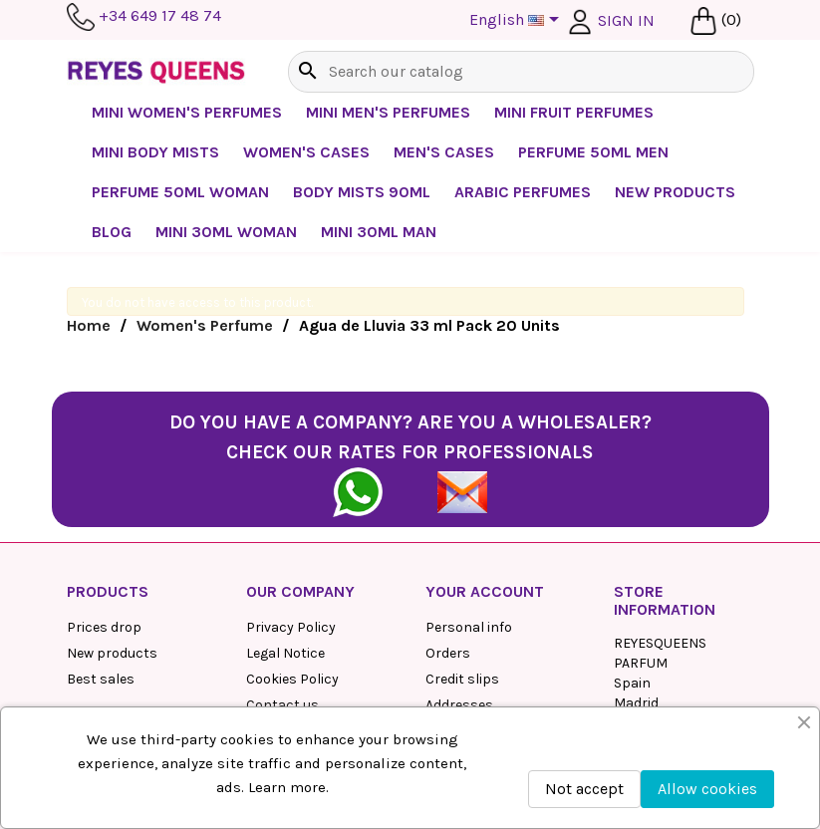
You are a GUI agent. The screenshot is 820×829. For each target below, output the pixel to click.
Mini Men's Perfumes (388, 112)
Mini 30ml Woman (226, 231)
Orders (447, 653)
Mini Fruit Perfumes (574, 112)
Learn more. (288, 787)
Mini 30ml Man (378, 231)
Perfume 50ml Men (593, 151)
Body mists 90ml (361, 191)
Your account (484, 591)
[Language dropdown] (517, 21)
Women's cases (306, 151)
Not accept (584, 788)
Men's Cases (444, 151)
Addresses (459, 704)
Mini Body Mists (155, 151)
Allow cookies (707, 788)
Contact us (282, 704)
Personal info (468, 627)
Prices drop (104, 627)
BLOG (112, 231)
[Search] (521, 72)
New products (112, 653)
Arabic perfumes (522, 191)
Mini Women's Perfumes (187, 112)
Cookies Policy (292, 679)
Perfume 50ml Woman (180, 191)
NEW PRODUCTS (675, 191)
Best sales (101, 679)
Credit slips (462, 679)
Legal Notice (285, 653)
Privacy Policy (291, 627)
